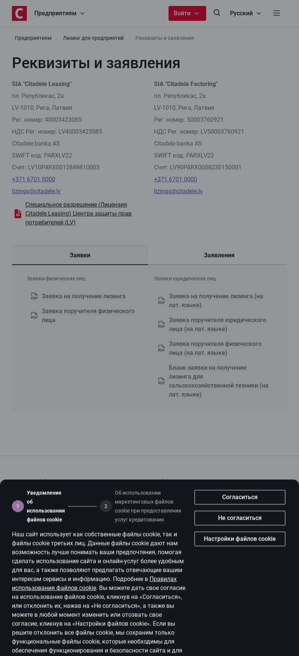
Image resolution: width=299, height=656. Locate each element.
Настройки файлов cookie (240, 548)
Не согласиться (240, 528)
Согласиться (240, 507)
